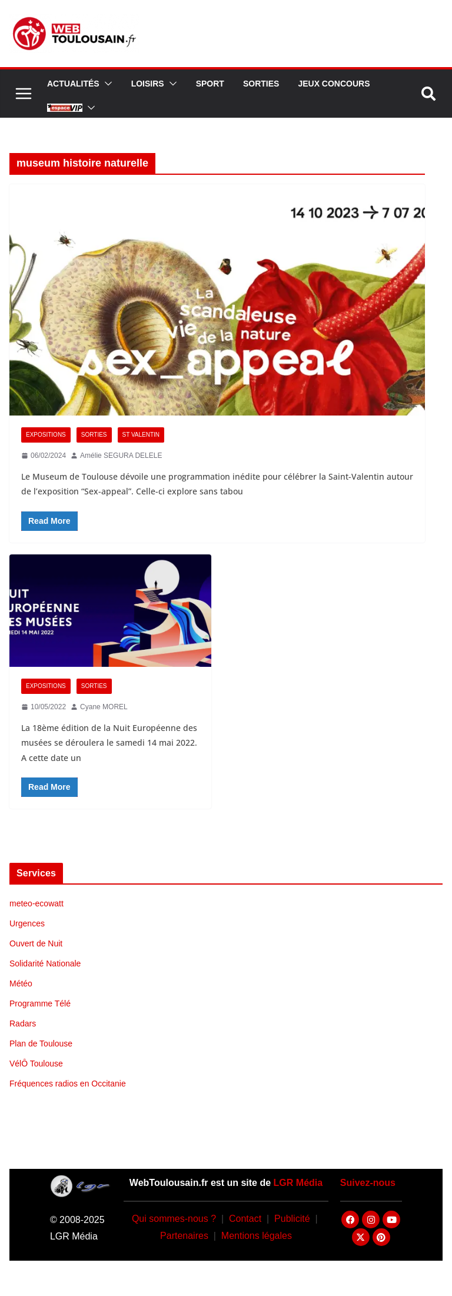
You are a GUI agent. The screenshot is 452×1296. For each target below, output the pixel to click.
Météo (20, 983)
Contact (245, 1219)
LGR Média (298, 1183)
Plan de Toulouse (40, 1043)
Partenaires (184, 1236)
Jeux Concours (334, 83)
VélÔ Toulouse (36, 1063)
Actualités (73, 83)
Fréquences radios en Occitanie (67, 1083)
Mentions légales (256, 1236)
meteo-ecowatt (36, 903)
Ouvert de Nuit (35, 943)
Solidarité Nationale (45, 963)
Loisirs (147, 83)
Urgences (27, 923)
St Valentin (141, 434)
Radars (22, 1023)
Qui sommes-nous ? (174, 1219)
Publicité (292, 1219)
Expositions (46, 434)
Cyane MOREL (104, 707)
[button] (105, 83)
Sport (210, 83)
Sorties (261, 83)
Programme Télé (40, 1003)
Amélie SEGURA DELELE (121, 455)
